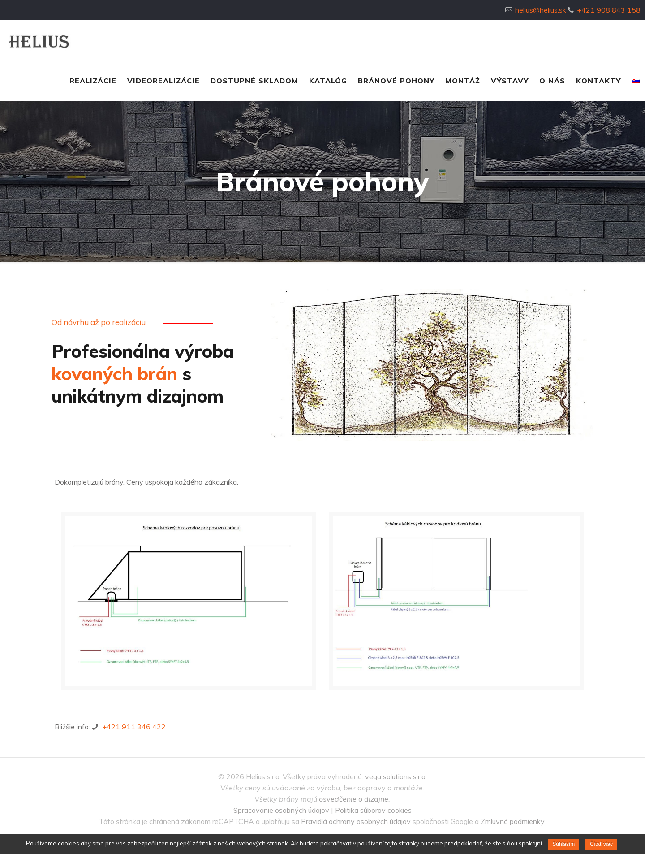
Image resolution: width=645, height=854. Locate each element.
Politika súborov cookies (373, 810)
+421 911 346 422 (133, 726)
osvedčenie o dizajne (353, 798)
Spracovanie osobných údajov (281, 810)
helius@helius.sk (540, 9)
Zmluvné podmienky (512, 821)
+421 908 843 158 (609, 9)
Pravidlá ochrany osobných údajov (356, 821)
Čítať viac (601, 844)
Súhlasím (563, 844)
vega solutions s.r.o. (396, 776)
